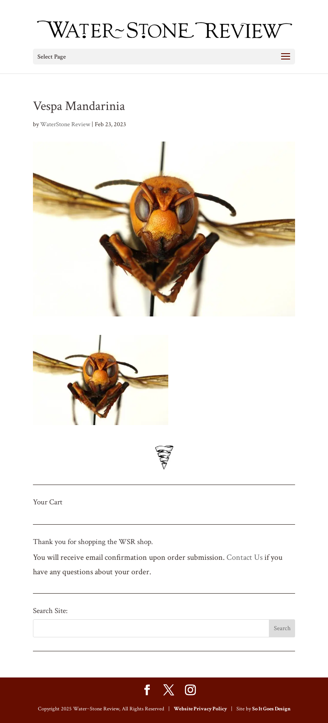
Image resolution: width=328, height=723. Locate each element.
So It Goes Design (271, 708)
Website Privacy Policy (200, 708)
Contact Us (244, 557)
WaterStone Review (65, 124)
